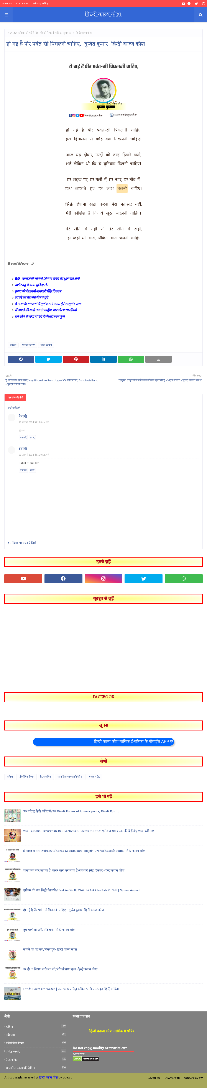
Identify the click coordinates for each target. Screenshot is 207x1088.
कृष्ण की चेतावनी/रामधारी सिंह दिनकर (38, 291)
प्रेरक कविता (46, 345)
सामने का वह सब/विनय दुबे (31, 297)
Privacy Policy (40, 3)
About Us (154, 1079)
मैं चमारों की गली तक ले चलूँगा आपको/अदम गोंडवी (46, 310)
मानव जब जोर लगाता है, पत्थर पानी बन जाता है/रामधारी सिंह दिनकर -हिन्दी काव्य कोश (73, 870)
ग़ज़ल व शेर (94, 777)
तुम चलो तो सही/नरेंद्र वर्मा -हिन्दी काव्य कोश (49, 930)
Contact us (22, 3)
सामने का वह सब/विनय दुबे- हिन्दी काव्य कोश (50, 949)
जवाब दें (23, 438)
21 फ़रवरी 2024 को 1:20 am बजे (34, 422)
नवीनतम (36, 1035)
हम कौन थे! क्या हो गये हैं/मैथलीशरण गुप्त (39, 317)
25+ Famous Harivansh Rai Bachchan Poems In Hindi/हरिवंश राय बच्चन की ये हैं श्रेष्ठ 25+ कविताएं (88, 831)
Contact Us (172, 1079)
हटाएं (32, 438)
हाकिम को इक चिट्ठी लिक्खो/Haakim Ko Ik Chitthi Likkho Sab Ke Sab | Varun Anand (81, 890)
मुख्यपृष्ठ (12, 33)
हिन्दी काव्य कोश (48, 1077)
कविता (21, 33)
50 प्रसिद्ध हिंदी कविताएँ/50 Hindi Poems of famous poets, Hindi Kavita (71, 811)
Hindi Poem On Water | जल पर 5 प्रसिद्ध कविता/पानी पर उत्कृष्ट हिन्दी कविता (71, 989)
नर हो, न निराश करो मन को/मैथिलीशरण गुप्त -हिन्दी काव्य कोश (60, 969)
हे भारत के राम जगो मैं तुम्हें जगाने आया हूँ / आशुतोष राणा (48, 304)
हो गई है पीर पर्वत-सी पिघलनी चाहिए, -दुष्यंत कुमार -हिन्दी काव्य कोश (63, 910)
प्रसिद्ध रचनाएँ (28, 345)
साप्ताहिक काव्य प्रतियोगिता (70, 777)
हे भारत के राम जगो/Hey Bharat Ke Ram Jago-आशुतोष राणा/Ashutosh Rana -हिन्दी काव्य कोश (84, 851)
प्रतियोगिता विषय (26, 777)
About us (7, 3)
